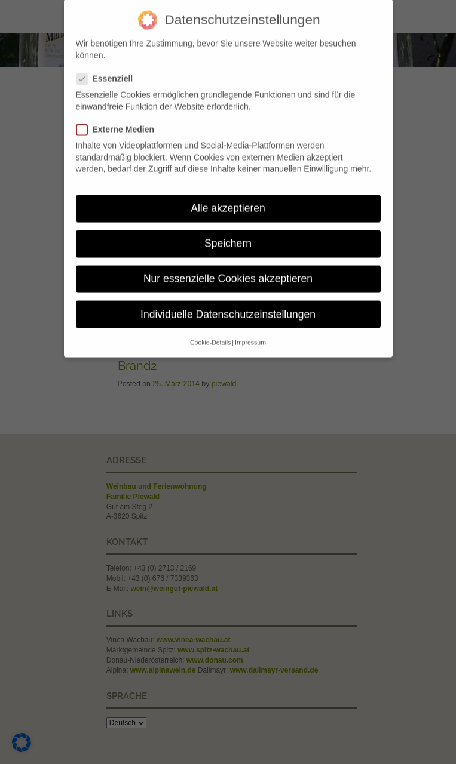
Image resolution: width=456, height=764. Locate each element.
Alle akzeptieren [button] (228, 202)
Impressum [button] (250, 336)
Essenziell (109, 72)
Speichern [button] (228, 237)
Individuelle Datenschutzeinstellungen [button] (228, 307)
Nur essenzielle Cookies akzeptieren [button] (228, 272)
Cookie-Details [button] (210, 336)
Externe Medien (120, 123)
